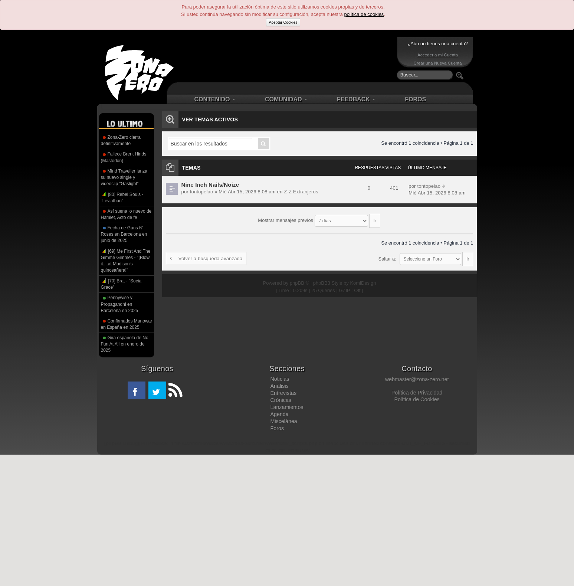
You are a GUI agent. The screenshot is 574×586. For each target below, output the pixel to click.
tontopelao (201, 191)
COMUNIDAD (286, 99)
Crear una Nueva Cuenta (438, 62)
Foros (277, 428)
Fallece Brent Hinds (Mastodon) (124, 157)
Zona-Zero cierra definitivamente (121, 140)
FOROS (415, 99)
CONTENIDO (214, 99)
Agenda (279, 414)
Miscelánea (283, 421)
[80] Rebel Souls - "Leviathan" (122, 197)
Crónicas (280, 400)
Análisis (279, 386)
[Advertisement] (285, 59)
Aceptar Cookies (283, 22)
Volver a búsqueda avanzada (205, 255)
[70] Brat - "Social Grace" (121, 284)
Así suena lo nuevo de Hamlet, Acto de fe (126, 214)
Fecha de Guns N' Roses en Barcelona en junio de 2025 (124, 234)
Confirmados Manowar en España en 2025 (126, 324)
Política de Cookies (416, 399)
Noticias (279, 379)
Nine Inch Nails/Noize (209, 184)
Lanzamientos (286, 407)
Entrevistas (283, 393)
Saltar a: (387, 255)
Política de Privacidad (416, 393)
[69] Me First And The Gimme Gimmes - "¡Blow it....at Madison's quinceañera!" (126, 260)
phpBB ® (299, 276)
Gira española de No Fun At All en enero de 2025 (124, 344)
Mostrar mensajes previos (319, 218)
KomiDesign (363, 276)
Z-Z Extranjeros (297, 191)
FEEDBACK (356, 99)
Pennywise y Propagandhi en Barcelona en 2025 (119, 304)
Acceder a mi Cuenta (437, 54)
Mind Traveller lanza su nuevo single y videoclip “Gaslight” (124, 177)
